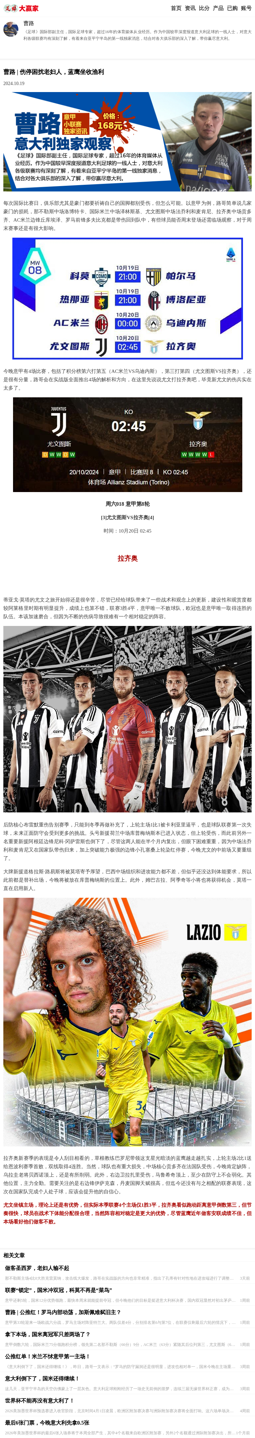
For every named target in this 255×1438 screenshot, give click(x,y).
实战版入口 (218, 8)
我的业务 (232, 8)
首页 (176, 8)
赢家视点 (190, 8)
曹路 (28, 23)
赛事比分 (204, 8)
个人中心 (246, 8)
